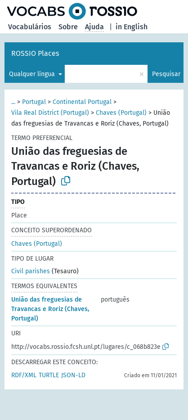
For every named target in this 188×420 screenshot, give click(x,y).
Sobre (68, 27)
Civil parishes (30, 271)
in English (132, 27)
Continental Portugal (82, 102)
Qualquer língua (33, 74)
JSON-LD (73, 375)
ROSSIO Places (35, 53)
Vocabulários (29, 27)
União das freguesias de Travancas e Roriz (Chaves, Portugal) (50, 309)
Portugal (34, 102)
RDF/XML (23, 375)
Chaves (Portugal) (121, 113)
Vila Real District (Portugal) (50, 113)
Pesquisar (166, 74)
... (13, 102)
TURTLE (49, 375)
